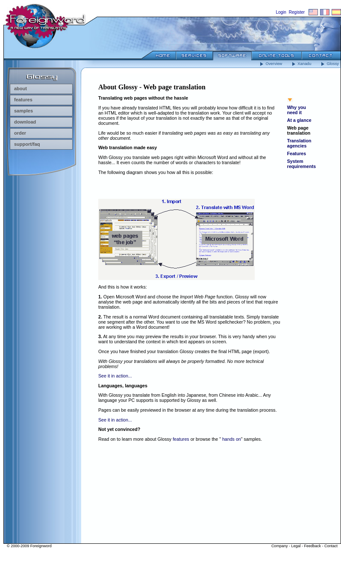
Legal (295, 546)
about (18, 88)
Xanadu (301, 64)
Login (281, 12)
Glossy (329, 64)
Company (279, 546)
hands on (231, 439)
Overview (270, 64)
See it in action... (115, 375)
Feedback (312, 546)
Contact (331, 546)
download (23, 121)
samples (21, 110)
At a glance (299, 120)
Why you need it (296, 110)
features (21, 99)
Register (297, 12)
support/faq (25, 144)
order (18, 133)
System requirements (301, 164)
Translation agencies (299, 143)
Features (296, 153)
